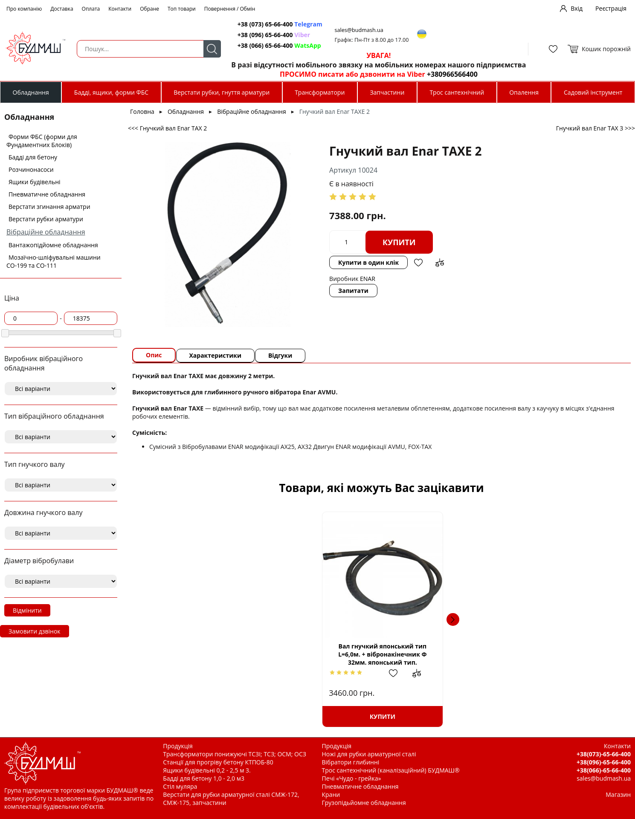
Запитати (335, 291)
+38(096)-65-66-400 (604, 762)
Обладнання (31, 92)
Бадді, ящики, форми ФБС (111, 92)
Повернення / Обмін (229, 8)
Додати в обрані (400, 262)
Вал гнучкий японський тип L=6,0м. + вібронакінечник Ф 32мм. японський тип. (206, 654)
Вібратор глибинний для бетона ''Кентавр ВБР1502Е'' (557, 654)
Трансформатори (320, 92)
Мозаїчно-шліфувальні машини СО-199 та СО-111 (53, 261)
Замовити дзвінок (35, 631)
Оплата (91, 8)
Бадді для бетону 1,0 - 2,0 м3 (203, 778)
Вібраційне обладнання (45, 232)
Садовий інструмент (593, 92)
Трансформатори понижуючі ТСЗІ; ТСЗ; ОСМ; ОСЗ (234, 754)
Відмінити (27, 610)
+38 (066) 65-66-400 (277, 45)
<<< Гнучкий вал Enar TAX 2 (167, 128)
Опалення (524, 92)
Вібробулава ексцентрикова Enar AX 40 (440, 654)
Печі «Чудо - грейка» (351, 778)
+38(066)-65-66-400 (604, 770)
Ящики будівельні (35, 182)
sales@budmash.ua (357, 30)
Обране (149, 8)
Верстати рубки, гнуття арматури (222, 92)
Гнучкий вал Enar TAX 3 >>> (595, 128)
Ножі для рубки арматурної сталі (369, 754)
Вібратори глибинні (351, 762)
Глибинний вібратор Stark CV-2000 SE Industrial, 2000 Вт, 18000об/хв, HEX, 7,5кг (323, 657)
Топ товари (182, 8)
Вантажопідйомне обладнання (53, 245)
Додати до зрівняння (422, 262)
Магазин (618, 794)
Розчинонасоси (31, 169)
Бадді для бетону (33, 157)
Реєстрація (610, 8)
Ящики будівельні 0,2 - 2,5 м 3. (206, 770)
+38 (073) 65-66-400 (277, 24)
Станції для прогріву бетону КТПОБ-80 (218, 762)
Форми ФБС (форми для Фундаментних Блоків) (41, 141)
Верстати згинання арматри (49, 207)
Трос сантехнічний (456, 92)
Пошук (209, 49)
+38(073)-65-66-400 (604, 754)
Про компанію (24, 8)
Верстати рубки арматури (46, 219)
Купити (381, 242)
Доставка (61, 8)
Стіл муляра (180, 786)
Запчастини (387, 92)
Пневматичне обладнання (47, 194)
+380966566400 (450, 74)
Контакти (119, 8)
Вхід (577, 8)
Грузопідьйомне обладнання (364, 803)
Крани (331, 794)
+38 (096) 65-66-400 (271, 35)
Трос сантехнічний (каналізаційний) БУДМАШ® (391, 770)
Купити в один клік (350, 262)
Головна (142, 111)
